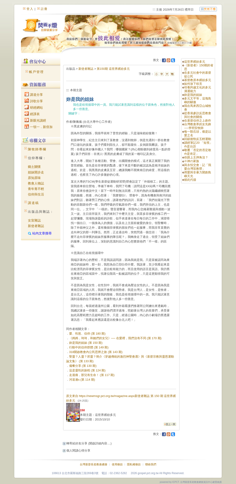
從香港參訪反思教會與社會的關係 (197, 115)
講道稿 (33, 203)
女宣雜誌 (34, 220)
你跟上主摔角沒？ (196, 157)
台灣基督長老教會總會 (93, 464)
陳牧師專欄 (37, 149)
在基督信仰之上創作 (197, 120)
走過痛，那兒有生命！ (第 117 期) (92, 375)
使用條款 (117, 464)
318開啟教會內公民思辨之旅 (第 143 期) (96, 352)
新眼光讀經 (35, 120)
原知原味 (34, 178)
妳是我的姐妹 (193, 94)
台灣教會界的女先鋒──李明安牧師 (197, 126)
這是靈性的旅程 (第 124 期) (87, 370)
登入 (30, 9)
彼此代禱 (190, 179)
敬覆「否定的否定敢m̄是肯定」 (197, 151)
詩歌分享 (33, 101)
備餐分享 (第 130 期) (83, 365)
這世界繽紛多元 (194, 61)
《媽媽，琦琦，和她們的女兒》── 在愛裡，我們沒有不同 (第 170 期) (115, 338)
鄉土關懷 (34, 167)
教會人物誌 (36, 183)
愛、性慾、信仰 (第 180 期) (87, 333)
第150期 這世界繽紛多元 (113, 68)
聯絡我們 (150, 464)
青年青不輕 (36, 189)
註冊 (44, 9)
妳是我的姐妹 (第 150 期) (86, 342)
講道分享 (33, 94)
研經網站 (33, 107)
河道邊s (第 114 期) (82, 379)
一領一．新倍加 (38, 127)
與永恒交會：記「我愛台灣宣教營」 (197, 166)
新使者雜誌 (36, 226)
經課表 (32, 114)
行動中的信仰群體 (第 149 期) (89, 347)
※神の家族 (191, 161)
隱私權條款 (134, 464)
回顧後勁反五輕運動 (197, 139)
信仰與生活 (36, 194)
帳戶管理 (36, 72)
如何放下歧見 (193, 83)
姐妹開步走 (36, 172)
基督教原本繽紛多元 (197, 80)
